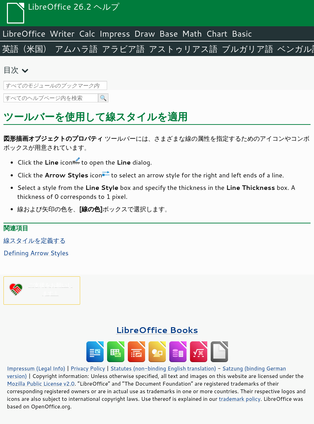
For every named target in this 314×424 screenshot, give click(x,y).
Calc (87, 33)
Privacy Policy (87, 368)
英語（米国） (26, 49)
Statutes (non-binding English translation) (163, 368)
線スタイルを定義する (34, 240)
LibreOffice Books (157, 330)
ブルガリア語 (247, 49)
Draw (144, 33)
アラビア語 (123, 49)
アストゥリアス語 (183, 49)
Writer (61, 33)
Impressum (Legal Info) (36, 368)
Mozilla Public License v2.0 (41, 383)
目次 (11, 69)
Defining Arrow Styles (35, 252)
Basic (241, 33)
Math (192, 33)
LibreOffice (23, 33)
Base (168, 33)
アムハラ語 (76, 49)
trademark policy (239, 399)
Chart (216, 33)
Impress (114, 33)
